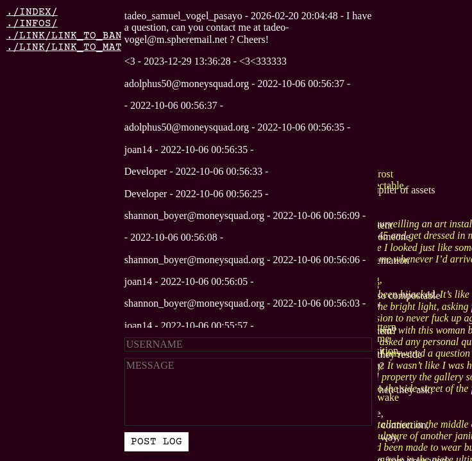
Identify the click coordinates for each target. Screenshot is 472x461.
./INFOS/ (32, 23)
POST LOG (156, 442)
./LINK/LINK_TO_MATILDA (77, 47)
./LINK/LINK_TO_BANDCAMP (80, 36)
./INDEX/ (32, 12)
